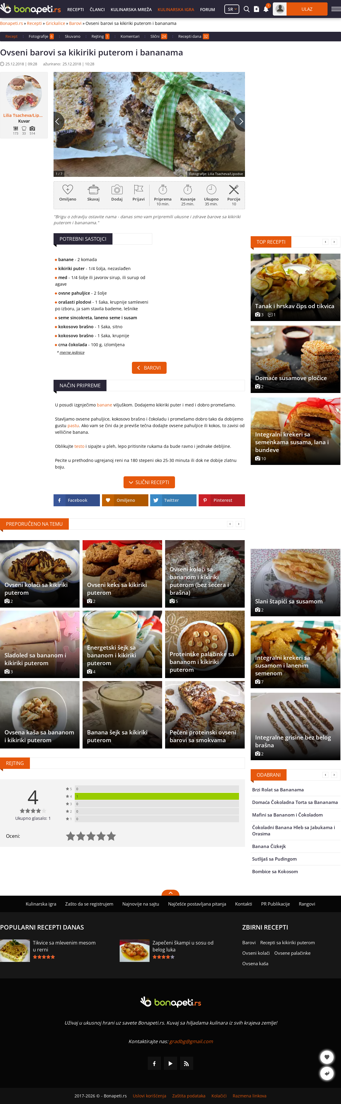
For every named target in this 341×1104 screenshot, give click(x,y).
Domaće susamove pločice (291, 378)
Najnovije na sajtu (140, 904)
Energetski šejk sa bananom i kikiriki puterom (111, 655)
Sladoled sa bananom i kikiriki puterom (35, 659)
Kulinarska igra (176, 9)
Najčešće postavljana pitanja (197, 904)
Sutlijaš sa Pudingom (274, 859)
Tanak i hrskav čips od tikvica (294, 306)
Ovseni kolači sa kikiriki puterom (36, 589)
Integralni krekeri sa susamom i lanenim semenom (282, 665)
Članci (97, 9)
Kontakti (243, 904)
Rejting (100, 36)
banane (104, 405)
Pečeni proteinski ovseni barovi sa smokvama (203, 736)
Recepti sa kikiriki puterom (287, 942)
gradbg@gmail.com (191, 1041)
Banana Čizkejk (269, 846)
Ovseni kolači (256, 953)
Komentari (130, 36)
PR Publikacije (275, 904)
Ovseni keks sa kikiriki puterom (117, 589)
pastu (73, 425)
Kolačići (219, 1096)
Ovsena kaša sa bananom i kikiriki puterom (39, 736)
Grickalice (55, 23)
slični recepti (152, 482)
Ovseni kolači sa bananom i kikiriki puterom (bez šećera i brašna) (199, 581)
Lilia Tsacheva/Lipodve (24, 115)
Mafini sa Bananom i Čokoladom (287, 815)
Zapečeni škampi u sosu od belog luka (183, 946)
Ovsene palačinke (292, 953)
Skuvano (72, 36)
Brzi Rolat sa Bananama (278, 790)
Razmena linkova (250, 1096)
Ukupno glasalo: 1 (33, 818)
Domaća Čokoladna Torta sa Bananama (295, 802)
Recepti (75, 9)
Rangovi (307, 904)
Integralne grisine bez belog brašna (293, 741)
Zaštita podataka (188, 1096)
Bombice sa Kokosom (275, 871)
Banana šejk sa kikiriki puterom (117, 736)
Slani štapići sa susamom (289, 601)
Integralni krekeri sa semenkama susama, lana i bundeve (292, 442)
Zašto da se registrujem (89, 904)
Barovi (75, 23)
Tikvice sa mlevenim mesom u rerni (64, 946)
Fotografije (41, 36)
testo (79, 446)
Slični (158, 36)
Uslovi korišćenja (149, 1096)
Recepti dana (193, 36)
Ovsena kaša (255, 963)
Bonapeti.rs (11, 23)
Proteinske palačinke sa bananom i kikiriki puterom (202, 662)
